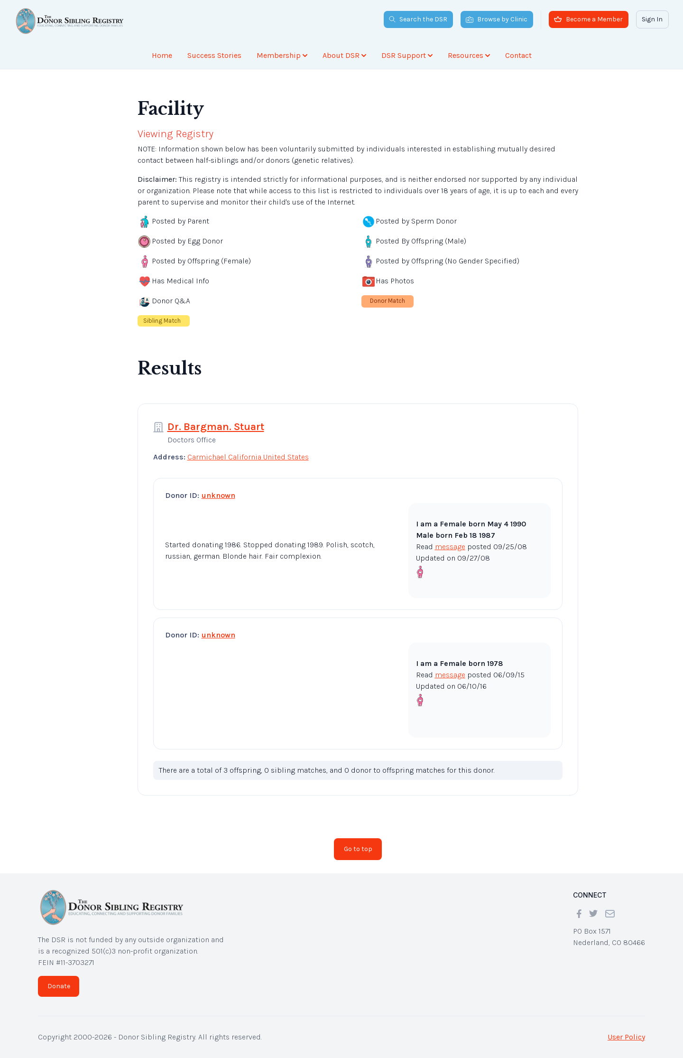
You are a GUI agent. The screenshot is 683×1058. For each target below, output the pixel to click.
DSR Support (407, 55)
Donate (58, 986)
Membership (282, 55)
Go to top (358, 849)
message (450, 546)
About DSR (344, 55)
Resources (469, 55)
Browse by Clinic (496, 19)
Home (162, 55)
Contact (518, 55)
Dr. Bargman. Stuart (215, 427)
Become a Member (588, 19)
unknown (218, 495)
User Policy (626, 1036)
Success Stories (214, 55)
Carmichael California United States (248, 456)
